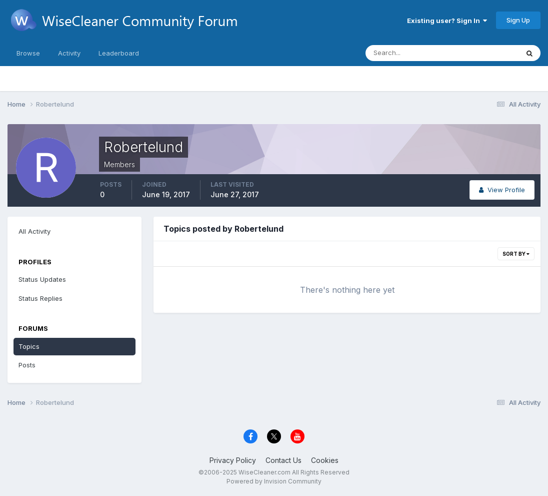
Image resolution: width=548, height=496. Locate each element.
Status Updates (42, 279)
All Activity (34, 231)
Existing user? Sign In (447, 21)
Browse (28, 53)
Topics (29, 346)
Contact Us (284, 460)
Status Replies (40, 298)
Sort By (516, 254)
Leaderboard (118, 53)
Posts (27, 365)
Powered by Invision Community (274, 481)
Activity (69, 53)
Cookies (324, 460)
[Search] (410, 53)
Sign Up (518, 20)
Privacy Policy (233, 460)
